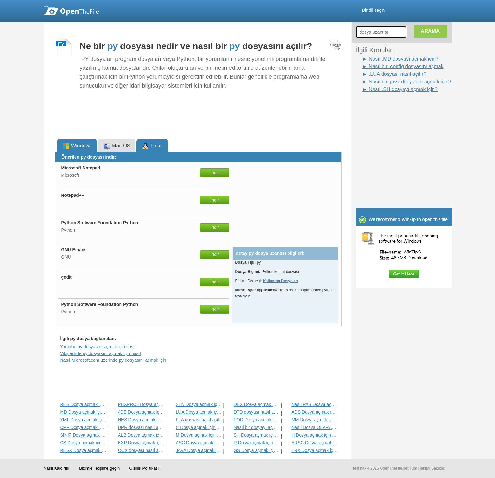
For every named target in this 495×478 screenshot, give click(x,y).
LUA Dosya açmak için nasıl (199, 412)
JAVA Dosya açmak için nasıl (199, 450)
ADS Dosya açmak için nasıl (314, 412)
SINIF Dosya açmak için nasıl (83, 435)
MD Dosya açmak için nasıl (83, 412)
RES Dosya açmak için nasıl (83, 404)
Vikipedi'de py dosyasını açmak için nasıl (100, 353)
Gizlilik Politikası (144, 468)
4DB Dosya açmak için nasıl (141, 412)
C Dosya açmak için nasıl (199, 427)
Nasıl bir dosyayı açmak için (257, 427)
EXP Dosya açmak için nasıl (141, 442)
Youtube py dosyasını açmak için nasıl (98, 346)
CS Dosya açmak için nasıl (83, 442)
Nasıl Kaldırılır (57, 468)
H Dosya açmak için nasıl (314, 435)
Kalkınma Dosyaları (280, 281)
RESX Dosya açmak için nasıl (83, 450)
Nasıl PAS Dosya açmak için (314, 404)
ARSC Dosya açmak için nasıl (314, 442)
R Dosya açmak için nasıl (257, 442)
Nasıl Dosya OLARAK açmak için (314, 427)
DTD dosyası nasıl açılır (257, 412)
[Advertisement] (394, 107)
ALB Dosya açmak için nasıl (141, 435)
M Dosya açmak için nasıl (199, 435)
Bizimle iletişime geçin (99, 468)
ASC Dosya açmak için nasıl (199, 442)
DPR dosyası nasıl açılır (141, 427)
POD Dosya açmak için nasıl (257, 419)
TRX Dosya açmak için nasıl (314, 450)
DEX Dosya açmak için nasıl (257, 404)
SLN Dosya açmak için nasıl (199, 404)
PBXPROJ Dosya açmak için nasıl (141, 404)
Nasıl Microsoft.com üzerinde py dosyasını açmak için (113, 360)
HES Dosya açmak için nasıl (141, 419)
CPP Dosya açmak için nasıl (83, 427)
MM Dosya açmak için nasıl (314, 419)
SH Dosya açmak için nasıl (257, 435)
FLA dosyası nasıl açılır (199, 419)
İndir (214, 172)
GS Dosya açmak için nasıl (257, 450)
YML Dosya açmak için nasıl (83, 419)
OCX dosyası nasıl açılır (141, 450)
